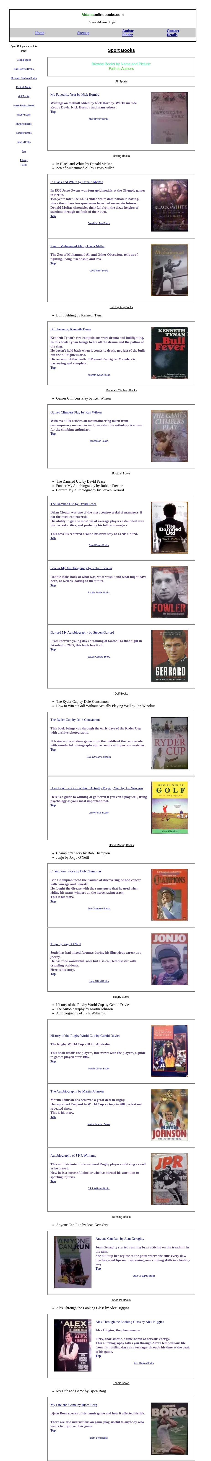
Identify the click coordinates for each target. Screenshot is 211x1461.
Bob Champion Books (99, 908)
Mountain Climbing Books (121, 390)
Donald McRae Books (99, 223)
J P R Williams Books (99, 1188)
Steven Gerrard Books (99, 656)
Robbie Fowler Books (99, 592)
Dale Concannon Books (99, 757)
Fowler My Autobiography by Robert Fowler (81, 568)
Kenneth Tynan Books (99, 375)
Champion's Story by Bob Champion (75, 871)
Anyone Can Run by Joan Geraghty (120, 1238)
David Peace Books (99, 545)
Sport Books (121, 50)
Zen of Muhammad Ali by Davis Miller (77, 246)
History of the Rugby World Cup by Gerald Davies (85, 1035)
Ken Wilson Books (98, 441)
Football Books (121, 473)
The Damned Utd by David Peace (73, 504)
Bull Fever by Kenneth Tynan (70, 329)
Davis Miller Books (98, 270)
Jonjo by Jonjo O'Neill (65, 944)
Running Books (121, 1217)
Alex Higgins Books (144, 1363)
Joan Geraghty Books (144, 1276)
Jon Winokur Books (99, 812)
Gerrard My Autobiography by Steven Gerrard (82, 632)
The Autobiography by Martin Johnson (77, 1091)
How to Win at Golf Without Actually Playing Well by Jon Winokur (96, 788)
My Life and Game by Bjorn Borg (73, 1405)
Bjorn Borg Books (99, 1438)
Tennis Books (121, 1383)
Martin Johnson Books (99, 1124)
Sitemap (83, 33)
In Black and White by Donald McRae (76, 182)
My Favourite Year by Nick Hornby (74, 94)
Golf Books (121, 693)
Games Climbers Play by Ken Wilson (76, 412)
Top (53, 111)
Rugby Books (121, 996)
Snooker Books (121, 1300)
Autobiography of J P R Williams (73, 1155)
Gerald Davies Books (98, 1068)
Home (39, 33)
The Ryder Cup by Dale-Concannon (75, 719)
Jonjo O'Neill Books (99, 981)
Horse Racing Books (121, 845)
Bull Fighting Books (121, 307)
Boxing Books (121, 156)
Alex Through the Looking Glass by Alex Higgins (130, 1322)
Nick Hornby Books (99, 119)
